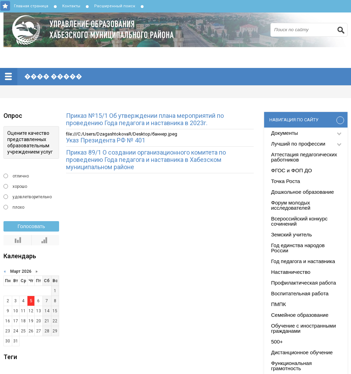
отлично (21, 176)
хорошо (20, 186)
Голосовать (31, 226)
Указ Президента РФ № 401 (105, 140)
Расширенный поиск (114, 6)
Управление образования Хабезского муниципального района (177, 29)
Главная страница (31, 6)
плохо (18, 207)
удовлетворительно (32, 196)
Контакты (71, 6)
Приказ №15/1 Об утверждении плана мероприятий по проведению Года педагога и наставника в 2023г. (145, 119)
